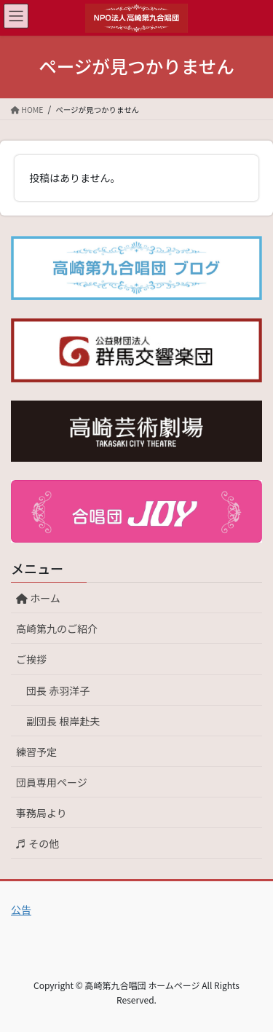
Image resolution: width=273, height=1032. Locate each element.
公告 (21, 909)
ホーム (43, 598)
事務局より (41, 812)
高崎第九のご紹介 (57, 628)
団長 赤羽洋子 (58, 690)
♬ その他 (37, 843)
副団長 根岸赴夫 (63, 721)
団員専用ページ (51, 782)
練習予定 (36, 751)
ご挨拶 (31, 659)
